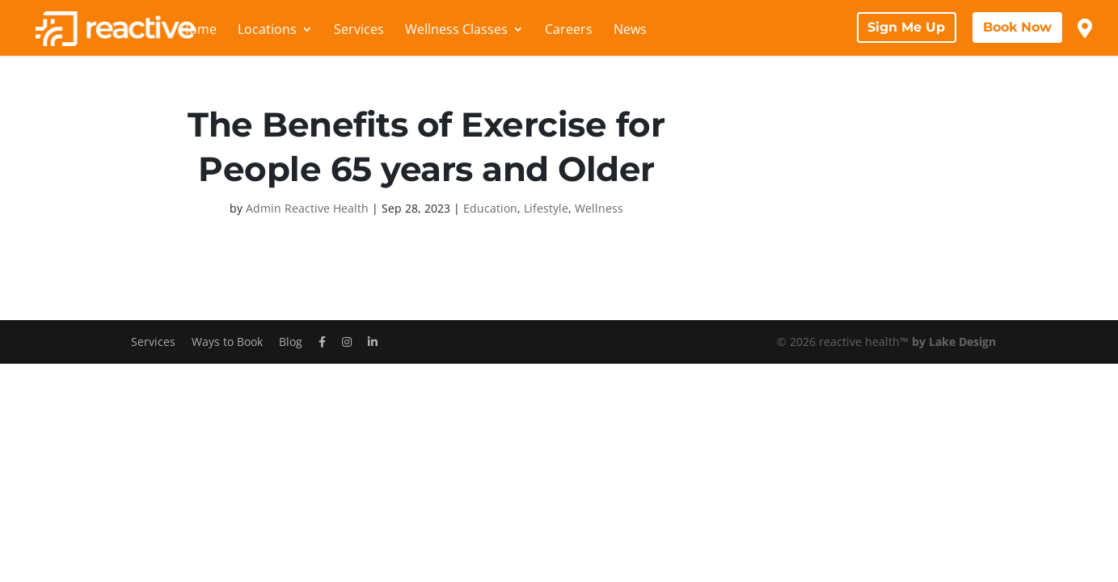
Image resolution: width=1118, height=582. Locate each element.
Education (490, 208)
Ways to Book (227, 341)
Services (359, 30)
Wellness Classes (456, 30)
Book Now (1017, 27)
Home (198, 30)
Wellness (599, 208)
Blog (290, 341)
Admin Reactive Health (307, 208)
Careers (569, 30)
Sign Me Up (906, 27)
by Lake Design (954, 341)
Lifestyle (546, 208)
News (630, 30)
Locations (267, 30)
